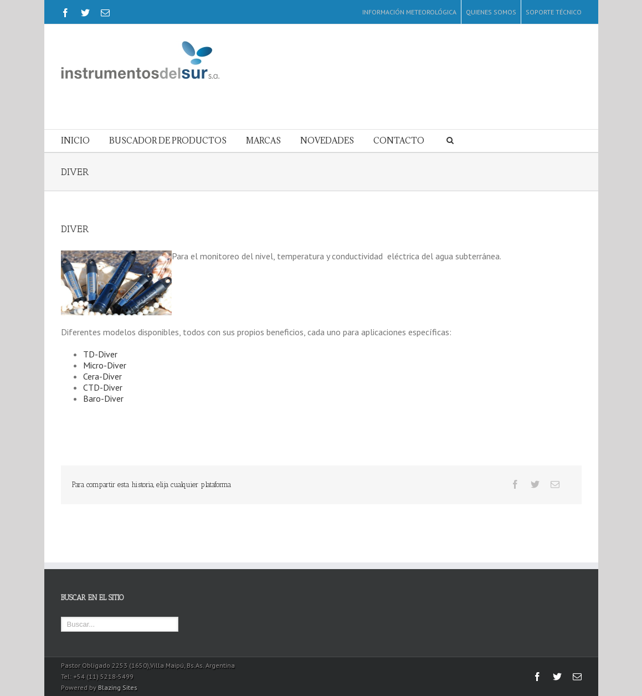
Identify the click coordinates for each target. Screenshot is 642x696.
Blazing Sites (117, 687)
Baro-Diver (103, 398)
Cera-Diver (102, 376)
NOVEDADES (327, 140)
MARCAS (263, 140)
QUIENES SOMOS (491, 12)
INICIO (75, 140)
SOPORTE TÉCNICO (554, 12)
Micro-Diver (104, 365)
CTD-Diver (102, 387)
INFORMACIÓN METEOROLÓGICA (409, 12)
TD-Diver (100, 354)
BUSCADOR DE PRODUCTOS (168, 140)
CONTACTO (398, 140)
